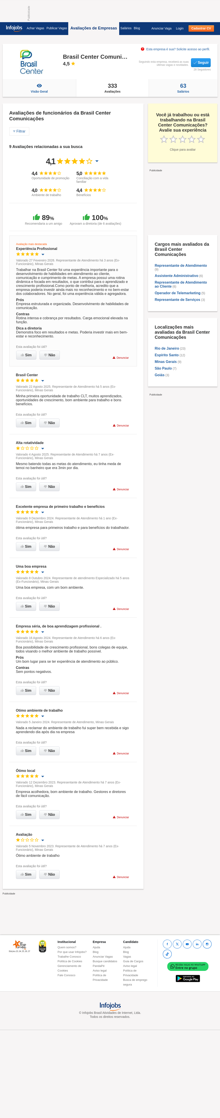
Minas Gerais (166, 362)
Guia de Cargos (133, 961)
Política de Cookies (70, 961)
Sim (26, 355)
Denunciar (121, 357)
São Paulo (163, 368)
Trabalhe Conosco (69, 956)
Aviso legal (100, 970)
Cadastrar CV (201, 28)
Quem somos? (67, 947)
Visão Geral (39, 88)
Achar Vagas (35, 28)
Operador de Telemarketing (178, 293)
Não (49, 355)
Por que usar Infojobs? (72, 952)
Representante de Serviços (178, 300)
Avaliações (112, 88)
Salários (126, 28)
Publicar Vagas (57, 28)
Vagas (127, 956)
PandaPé (99, 966)
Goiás (159, 375)
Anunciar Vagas (103, 956)
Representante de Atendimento (181, 265)
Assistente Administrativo (176, 276)
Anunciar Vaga (161, 28)
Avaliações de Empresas (93, 28)
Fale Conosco (66, 975)
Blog (137, 28)
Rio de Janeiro (167, 348)
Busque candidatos (105, 961)
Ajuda (96, 947)
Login (179, 28)
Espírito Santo (167, 355)
